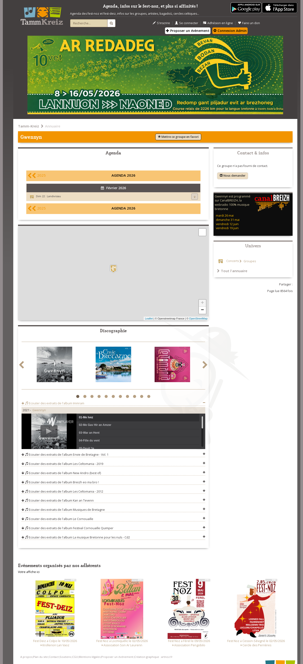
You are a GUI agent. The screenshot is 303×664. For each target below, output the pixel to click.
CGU (75, 657)
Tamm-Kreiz (28, 126)
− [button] (202, 310)
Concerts (232, 261)
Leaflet (149, 318)
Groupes (249, 261)
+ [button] (202, 303)
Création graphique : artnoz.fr (153, 657)
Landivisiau (54, 196)
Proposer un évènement (187, 30)
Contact (54, 657)
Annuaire (52, 126)
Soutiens (65, 657)
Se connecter (186, 23)
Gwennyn (39, 410)
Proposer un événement (117, 657)
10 (142, 396)
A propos (26, 657)
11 (149, 396)
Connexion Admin (230, 30)
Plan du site (40, 657)
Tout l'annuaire (232, 270)
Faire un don (249, 23)
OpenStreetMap (198, 318)
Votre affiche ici (29, 572)
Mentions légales (89, 657)
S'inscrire (161, 23)
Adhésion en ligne (218, 23)
